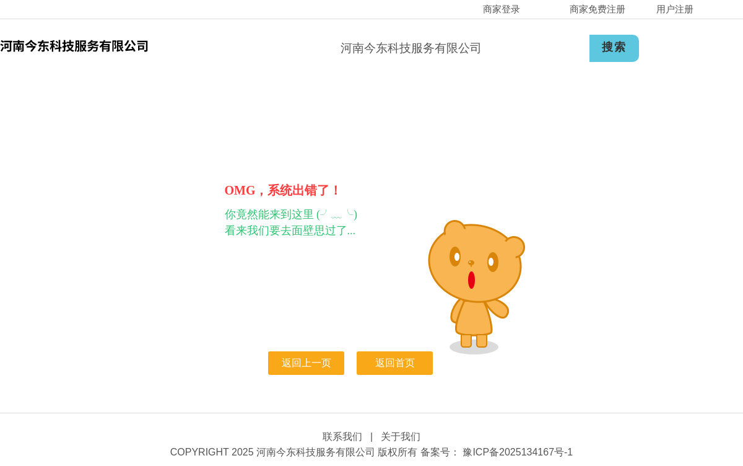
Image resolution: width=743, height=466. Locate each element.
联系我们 (342, 436)
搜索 (614, 47)
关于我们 (400, 436)
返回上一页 (306, 363)
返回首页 (395, 363)
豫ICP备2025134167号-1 (516, 452)
